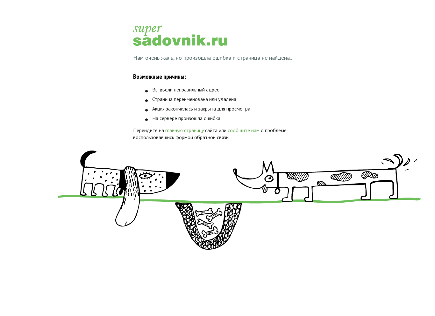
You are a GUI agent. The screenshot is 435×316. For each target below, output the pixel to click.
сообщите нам (244, 130)
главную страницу (184, 130)
